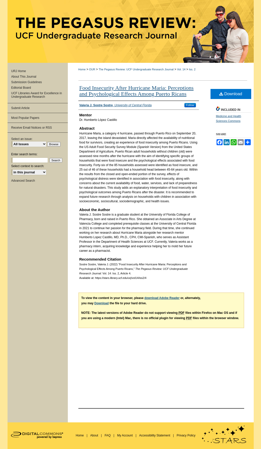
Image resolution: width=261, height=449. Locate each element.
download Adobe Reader (162, 298)
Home (82, 69)
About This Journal (23, 76)
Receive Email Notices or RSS (31, 127)
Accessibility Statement (155, 435)
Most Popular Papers (25, 118)
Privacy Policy (186, 435)
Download (230, 94)
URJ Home (18, 71)
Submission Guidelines (26, 82)
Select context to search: (27, 166)
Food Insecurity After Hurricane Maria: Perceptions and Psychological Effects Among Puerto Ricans (136, 91)
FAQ (108, 435)
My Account (125, 435)
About (94, 435)
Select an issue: (22, 139)
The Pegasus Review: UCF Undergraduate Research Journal (136, 69)
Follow (190, 105)
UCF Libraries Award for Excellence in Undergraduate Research (36, 94)
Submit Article (20, 108)
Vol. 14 (181, 69)
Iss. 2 (192, 69)
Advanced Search (23, 180)
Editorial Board (21, 87)
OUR (92, 69)
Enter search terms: (24, 154)
